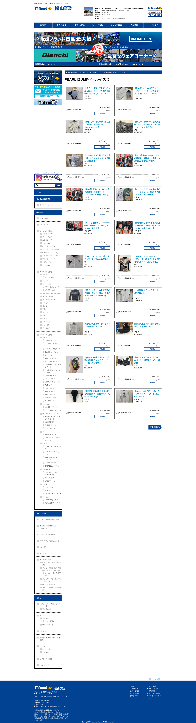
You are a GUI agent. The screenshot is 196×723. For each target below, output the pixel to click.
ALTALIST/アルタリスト (52, 504)
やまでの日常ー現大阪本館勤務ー (51, 564)
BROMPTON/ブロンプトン (53, 345)
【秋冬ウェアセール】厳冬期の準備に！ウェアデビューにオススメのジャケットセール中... (97, 293)
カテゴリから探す (46, 272)
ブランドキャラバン (47, 205)
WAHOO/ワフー (50, 422)
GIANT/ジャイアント (52, 379)
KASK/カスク (49, 478)
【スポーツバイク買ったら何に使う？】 (50, 605)
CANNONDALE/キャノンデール (53, 366)
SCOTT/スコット (51, 361)
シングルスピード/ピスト (51, 256)
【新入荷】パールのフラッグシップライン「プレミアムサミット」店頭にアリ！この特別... (147, 91)
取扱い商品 (80, 25)
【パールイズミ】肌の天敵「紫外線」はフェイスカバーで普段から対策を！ (97, 158)
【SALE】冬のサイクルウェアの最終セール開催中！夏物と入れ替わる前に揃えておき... (147, 158)
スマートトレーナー (49, 284)
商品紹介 (102, 113)
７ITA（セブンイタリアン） (53, 447)
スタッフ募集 (116, 25)
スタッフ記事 (41, 514)
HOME (43, 25)
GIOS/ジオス (49, 388)
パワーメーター (47, 297)
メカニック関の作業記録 (53, 574)
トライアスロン (47, 234)
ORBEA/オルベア (51, 340)
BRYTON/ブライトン (52, 428)
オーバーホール (47, 649)
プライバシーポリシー (154, 697)
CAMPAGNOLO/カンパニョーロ (53, 439)
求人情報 (43, 553)
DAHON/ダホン (50, 376)
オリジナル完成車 (46, 659)
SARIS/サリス (50, 290)
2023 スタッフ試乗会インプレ (50, 541)
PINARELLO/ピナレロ (53, 349)
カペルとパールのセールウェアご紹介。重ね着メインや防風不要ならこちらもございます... (147, 259)
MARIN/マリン (50, 391)
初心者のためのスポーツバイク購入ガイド (50, 639)
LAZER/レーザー (51, 481)
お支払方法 (134, 696)
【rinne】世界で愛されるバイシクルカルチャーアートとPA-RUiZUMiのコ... (146, 394)
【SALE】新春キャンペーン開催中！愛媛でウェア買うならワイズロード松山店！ (97, 225)
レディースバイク (48, 262)
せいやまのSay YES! (49, 584)
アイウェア (46, 328)
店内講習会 (46, 618)
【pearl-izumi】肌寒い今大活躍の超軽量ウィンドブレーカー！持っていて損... (96, 360)
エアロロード (47, 240)
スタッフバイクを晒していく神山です (51, 580)
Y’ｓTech (43, 646)
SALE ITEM (44, 225)
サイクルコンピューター (51, 293)
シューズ (45, 325)
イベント (39, 192)
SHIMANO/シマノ (51, 435)
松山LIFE (43, 547)
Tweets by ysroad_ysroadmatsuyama (47, 173)
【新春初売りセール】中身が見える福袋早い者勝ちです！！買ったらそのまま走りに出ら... (147, 225)
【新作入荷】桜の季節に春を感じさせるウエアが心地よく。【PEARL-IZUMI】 (97, 124)
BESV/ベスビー (50, 398)
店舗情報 (134, 25)
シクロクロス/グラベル (50, 249)
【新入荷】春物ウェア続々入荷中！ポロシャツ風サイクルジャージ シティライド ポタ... (147, 124)
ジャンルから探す (46, 231)
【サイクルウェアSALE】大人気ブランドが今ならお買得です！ (96, 259)
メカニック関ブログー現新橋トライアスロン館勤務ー (51, 569)
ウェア (103, 72)
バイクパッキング (48, 300)
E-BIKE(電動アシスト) (50, 253)
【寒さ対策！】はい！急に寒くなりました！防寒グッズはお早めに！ (147, 360)
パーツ (44, 315)
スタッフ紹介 (98, 25)
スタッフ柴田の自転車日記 (49, 520)
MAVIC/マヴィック (51, 407)
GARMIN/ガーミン (51, 425)
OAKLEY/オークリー (52, 500)
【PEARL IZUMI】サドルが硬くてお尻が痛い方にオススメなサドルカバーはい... (97, 394)
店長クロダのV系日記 (47, 535)
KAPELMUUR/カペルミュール (52, 458)
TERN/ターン (49, 401)
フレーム (45, 312)
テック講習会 (49, 621)
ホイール (45, 281)
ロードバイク (47, 237)
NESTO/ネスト (50, 394)
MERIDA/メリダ (50, 358)
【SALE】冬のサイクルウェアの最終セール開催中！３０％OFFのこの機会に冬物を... (97, 192)
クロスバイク (47, 243)
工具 (44, 309)
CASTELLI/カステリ (52, 466)
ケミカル (45, 303)
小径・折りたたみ (48, 246)
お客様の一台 (44, 665)
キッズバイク (47, 265)
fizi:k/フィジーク (50, 490)
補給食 (44, 306)
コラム (38, 598)
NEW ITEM (44, 218)
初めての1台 (46, 609)
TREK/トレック (50, 355)
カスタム (45, 652)
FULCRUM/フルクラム (53, 410)
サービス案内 (152, 25)
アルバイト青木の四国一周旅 (51, 589)
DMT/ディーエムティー (53, 493)
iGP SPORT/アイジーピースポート (52, 418)
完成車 (44, 275)
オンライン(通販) (154, 693)
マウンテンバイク (48, 259)
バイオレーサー (45, 631)
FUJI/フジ (48, 385)
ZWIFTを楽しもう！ (52, 287)
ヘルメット (46, 322)
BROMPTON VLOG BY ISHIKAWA (48, 527)
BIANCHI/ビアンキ (51, 352)
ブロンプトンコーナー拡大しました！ (117, 47)
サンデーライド (47, 625)
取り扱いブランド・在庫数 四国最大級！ (49, 47)
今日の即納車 (49, 277)
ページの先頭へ (157, 679)
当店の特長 (61, 25)
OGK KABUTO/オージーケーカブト (53, 473)
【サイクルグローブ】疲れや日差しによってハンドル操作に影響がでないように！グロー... (97, 91)
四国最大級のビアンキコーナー (46, 64)
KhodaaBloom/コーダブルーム (52, 371)
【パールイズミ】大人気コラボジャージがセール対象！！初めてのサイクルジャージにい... (147, 192)
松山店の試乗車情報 (43, 199)
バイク (44, 337)
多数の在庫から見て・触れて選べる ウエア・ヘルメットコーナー (122, 64)
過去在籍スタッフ (46, 560)
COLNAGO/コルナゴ (52, 382)
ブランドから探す (92, 72)
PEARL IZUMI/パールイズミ (52, 453)
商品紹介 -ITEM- (78, 72)
